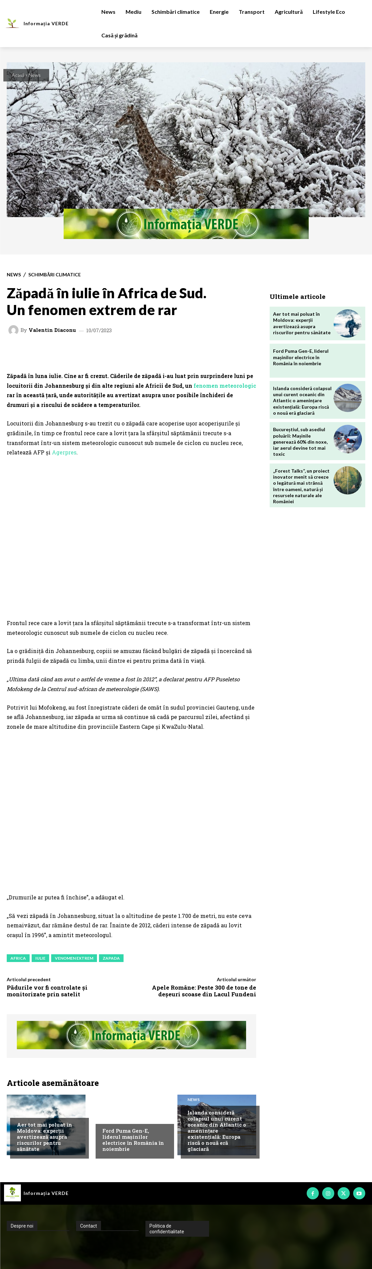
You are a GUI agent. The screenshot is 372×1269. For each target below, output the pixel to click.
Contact (88, 1226)
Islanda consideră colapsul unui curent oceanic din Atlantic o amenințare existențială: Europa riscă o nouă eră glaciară (217, 1130)
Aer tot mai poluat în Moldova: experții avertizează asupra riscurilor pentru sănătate (44, 1136)
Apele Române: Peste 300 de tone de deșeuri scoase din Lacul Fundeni (204, 991)
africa (18, 958)
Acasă (18, 75)
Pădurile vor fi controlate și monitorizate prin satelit (47, 991)
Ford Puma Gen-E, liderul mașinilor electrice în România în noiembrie (133, 1139)
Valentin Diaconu (52, 330)
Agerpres (64, 452)
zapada (111, 958)
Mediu (23, 1112)
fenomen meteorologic (225, 385)
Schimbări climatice (54, 274)
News (35, 75)
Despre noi (22, 1226)
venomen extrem (74, 958)
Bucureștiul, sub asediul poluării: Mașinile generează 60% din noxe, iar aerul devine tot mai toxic (300, 441)
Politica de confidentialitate (166, 1228)
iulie (40, 958)
